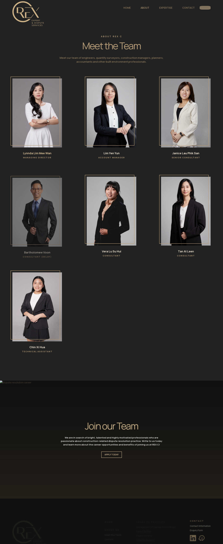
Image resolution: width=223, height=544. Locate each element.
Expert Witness (144, 535)
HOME (117, 7)
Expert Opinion (143, 531)
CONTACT (178, 7)
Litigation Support (145, 539)
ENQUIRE (200, 7)
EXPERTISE (155, 7)
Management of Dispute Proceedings (155, 526)
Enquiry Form (196, 529)
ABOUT (135, 7)
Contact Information (200, 525)
